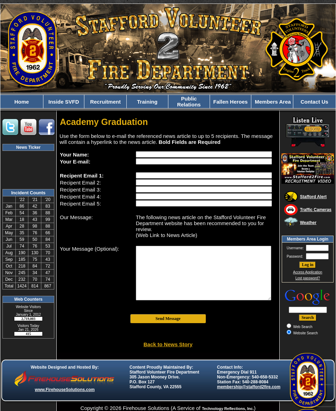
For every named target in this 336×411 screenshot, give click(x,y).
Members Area (272, 102)
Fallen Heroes (230, 102)
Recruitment (105, 102)
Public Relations (189, 101)
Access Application (307, 272)
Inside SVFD (63, 102)
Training (147, 102)
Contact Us (314, 102)
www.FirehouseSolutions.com (65, 389)
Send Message (168, 318)
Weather (308, 222)
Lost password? (307, 278)
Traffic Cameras (315, 209)
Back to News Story (168, 344)
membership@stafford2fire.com (248, 386)
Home (21, 102)
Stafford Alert (313, 196)
